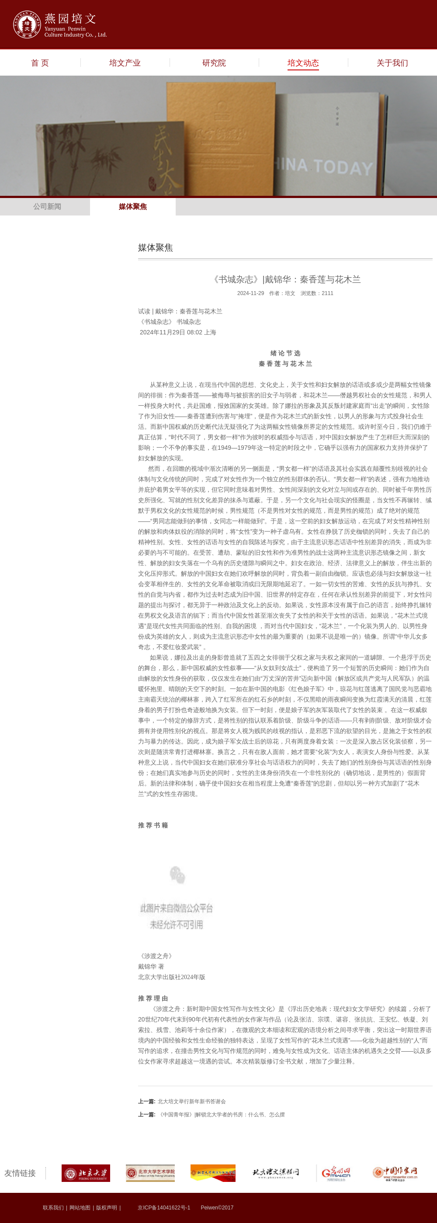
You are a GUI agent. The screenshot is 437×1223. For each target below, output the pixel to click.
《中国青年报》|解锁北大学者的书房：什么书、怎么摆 (211, 1115)
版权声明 (106, 1208)
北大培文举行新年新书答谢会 (182, 1101)
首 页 (40, 63)
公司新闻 (47, 206)
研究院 (214, 63)
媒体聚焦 (133, 206)
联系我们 (53, 1208)
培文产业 (125, 63)
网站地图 (79, 1208)
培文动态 (303, 63)
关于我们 (392, 63)
